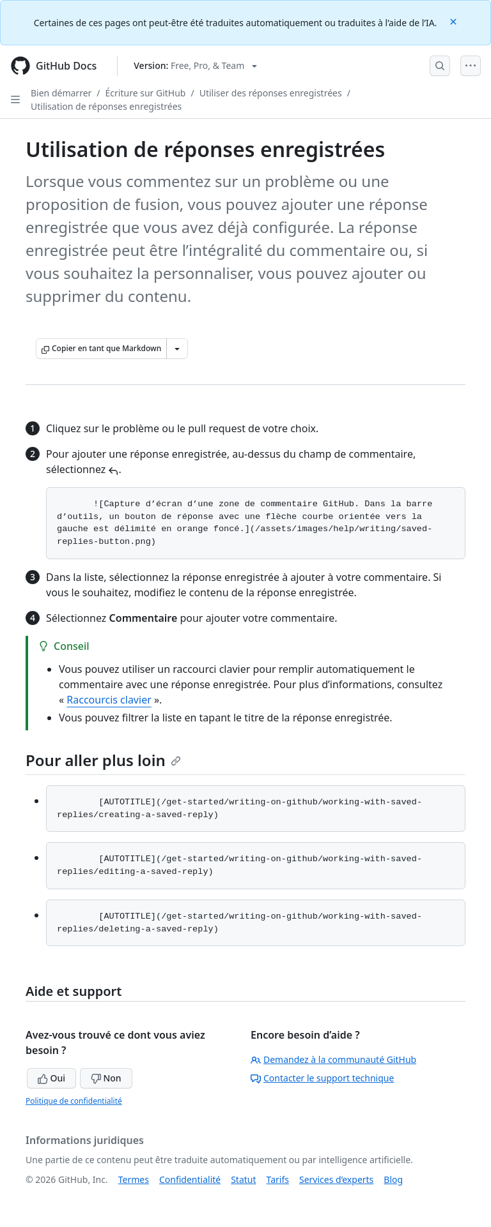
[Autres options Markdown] (177, 348)
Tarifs (278, 1179)
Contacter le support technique (322, 1078)
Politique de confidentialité (74, 1100)
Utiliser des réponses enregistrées (270, 93)
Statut (243, 1179)
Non (106, 1078)
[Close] (454, 20)
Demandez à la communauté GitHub (333, 1059)
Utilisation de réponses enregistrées (106, 106)
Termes (133, 1179)
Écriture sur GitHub (145, 93)
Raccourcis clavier (108, 700)
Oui (51, 1078)
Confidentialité (190, 1179)
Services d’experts (336, 1179)
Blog (393, 1179)
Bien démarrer (61, 93)
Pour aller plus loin (103, 760)
